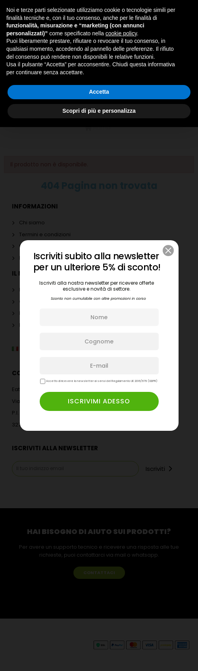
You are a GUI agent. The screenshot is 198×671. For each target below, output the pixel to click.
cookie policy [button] (121, 33)
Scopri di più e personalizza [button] (98, 111)
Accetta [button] (99, 92)
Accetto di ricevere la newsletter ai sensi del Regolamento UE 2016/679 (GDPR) (99, 381)
